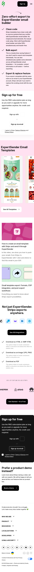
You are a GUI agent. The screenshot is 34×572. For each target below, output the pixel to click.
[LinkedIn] (8, 547)
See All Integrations (17, 332)
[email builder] (3, 4)
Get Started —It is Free (17, 402)
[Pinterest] (30, 547)
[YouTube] (26, 547)
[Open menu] (31, 4)
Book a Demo (10, 488)
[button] (30, 559)
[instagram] (17, 547)
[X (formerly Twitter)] (12, 547)
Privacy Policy (9, 132)
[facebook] (3, 547)
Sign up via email (17, 124)
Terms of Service (20, 130)
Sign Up (22, 4)
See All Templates (11, 209)
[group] (12, 179)
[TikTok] (21, 547)
